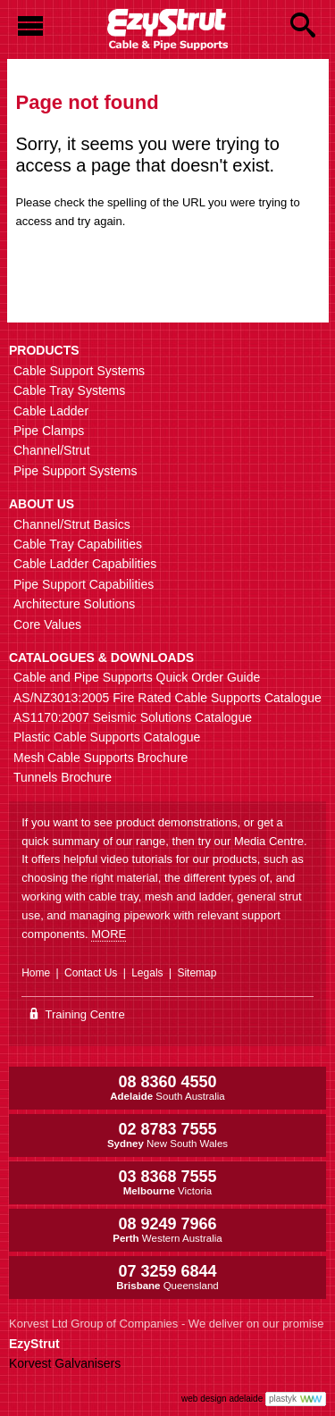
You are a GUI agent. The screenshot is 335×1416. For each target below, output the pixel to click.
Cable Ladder (50, 411)
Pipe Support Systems (75, 471)
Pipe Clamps (48, 430)
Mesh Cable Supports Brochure (100, 757)
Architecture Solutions (74, 604)
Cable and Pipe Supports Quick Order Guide (136, 677)
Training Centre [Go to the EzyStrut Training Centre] (77, 1014)
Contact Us (90, 973)
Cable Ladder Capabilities (84, 564)
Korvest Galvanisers (65, 1363)
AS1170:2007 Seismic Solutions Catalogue (132, 717)
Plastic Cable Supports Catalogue (106, 737)
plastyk (283, 1398)
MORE (108, 934)
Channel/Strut (51, 450)
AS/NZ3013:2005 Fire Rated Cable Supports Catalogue (167, 698)
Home (35, 973)
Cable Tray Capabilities (77, 544)
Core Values (47, 624)
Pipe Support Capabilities (83, 584)
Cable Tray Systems (69, 390)
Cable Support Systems (79, 371)
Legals (147, 973)
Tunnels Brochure (62, 777)
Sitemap (196, 973)
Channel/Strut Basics (71, 524)
